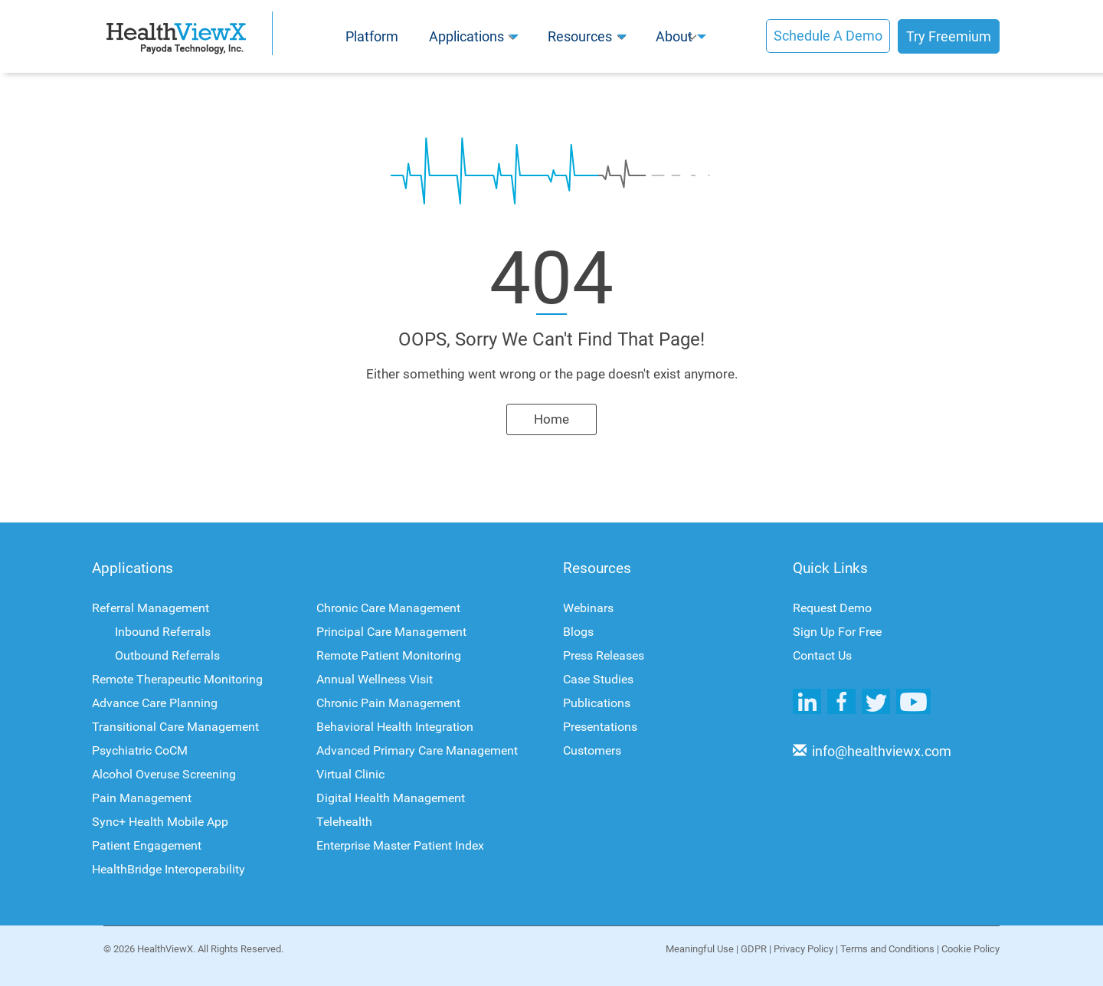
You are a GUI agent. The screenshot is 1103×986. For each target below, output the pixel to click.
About (674, 36)
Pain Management (141, 798)
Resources (580, 36)
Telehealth (344, 821)
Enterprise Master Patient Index (400, 845)
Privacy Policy (806, 949)
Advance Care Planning (155, 703)
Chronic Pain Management (388, 703)
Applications (466, 36)
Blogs (578, 632)
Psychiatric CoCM (140, 750)
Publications (596, 703)
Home (551, 419)
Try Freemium (948, 36)
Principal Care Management (391, 631)
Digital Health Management (390, 798)
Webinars (588, 608)
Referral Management (150, 608)
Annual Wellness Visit (374, 679)
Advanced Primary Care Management (417, 750)
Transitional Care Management (175, 726)
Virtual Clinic (350, 774)
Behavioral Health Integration (394, 726)
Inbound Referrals (163, 631)
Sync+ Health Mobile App (160, 821)
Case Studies (598, 679)
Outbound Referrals (167, 655)
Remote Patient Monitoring (388, 655)
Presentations (600, 727)
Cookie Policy (970, 949)
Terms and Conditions (889, 949)
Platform (371, 36)
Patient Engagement (146, 845)
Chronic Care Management (388, 608)
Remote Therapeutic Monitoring (177, 679)
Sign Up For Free (837, 632)
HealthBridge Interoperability (168, 869)
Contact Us (822, 656)
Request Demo (832, 608)
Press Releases (603, 656)
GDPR (756, 949)
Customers (592, 751)
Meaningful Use (702, 949)
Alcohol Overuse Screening (164, 774)
